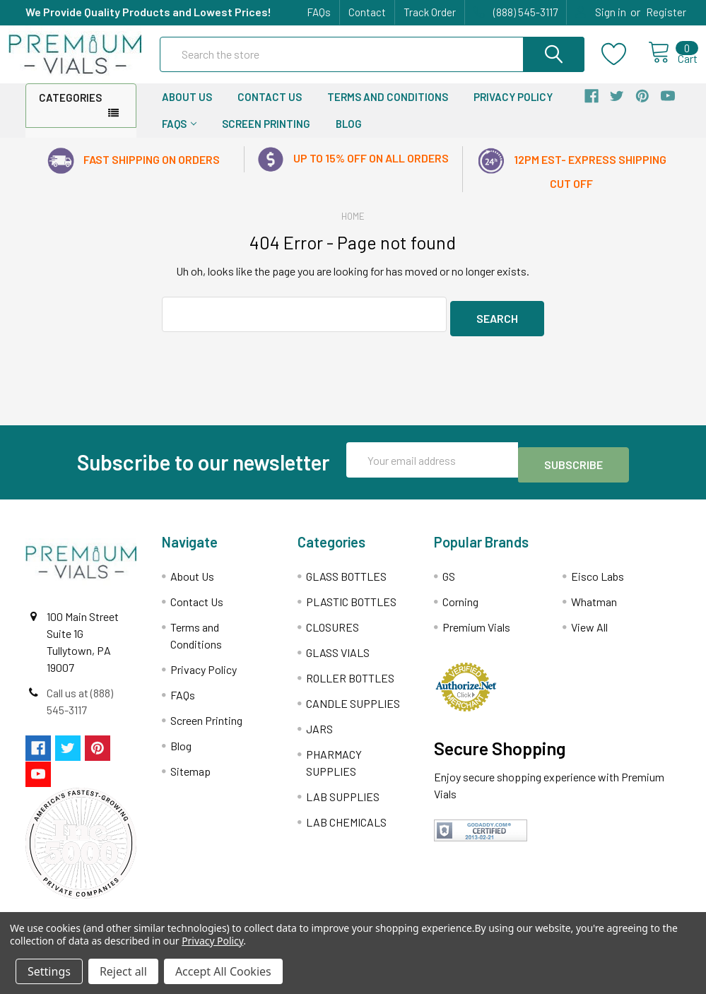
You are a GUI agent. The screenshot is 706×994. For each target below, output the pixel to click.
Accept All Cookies (223, 971)
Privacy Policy (513, 109)
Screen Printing (266, 136)
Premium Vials (476, 630)
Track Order (430, 12)
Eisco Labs (597, 579)
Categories (70, 110)
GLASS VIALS (338, 656)
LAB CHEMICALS (346, 825)
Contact (367, 12)
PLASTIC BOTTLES (351, 605)
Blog (349, 136)
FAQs (319, 12)
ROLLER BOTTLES (350, 681)
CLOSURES (332, 630)
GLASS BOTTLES (346, 579)
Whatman (594, 605)
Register (666, 12)
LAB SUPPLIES (343, 800)
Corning (460, 605)
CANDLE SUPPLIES (353, 707)
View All (589, 630)
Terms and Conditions (387, 109)
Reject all (123, 971)
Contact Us (269, 109)
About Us (187, 109)
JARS (319, 732)
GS (448, 579)
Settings (49, 971)
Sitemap (190, 774)
